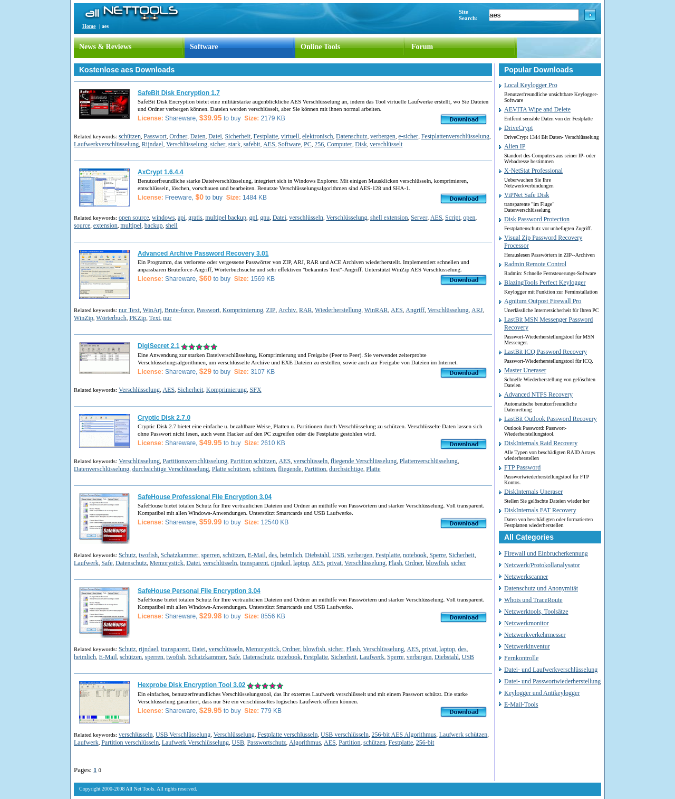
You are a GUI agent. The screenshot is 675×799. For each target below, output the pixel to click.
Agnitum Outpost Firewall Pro (542, 301)
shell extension (389, 217)
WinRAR (376, 310)
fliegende (290, 469)
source (82, 225)
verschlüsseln (306, 217)
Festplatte (266, 136)
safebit (251, 144)
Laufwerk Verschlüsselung (195, 742)
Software (204, 47)
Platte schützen (231, 469)
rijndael (281, 563)
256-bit (425, 742)
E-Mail (257, 555)
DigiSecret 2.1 (158, 346)
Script (452, 217)
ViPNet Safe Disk (526, 195)
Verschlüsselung (186, 144)
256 (319, 144)
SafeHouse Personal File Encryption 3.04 (199, 591)
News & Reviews (105, 47)
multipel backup (225, 217)
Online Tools (320, 47)
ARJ (477, 310)
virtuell (290, 136)
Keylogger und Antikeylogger (542, 693)
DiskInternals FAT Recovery (540, 510)
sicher (217, 144)
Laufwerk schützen (463, 734)
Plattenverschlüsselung (429, 461)
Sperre (437, 555)
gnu (264, 217)
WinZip (83, 318)
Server (419, 217)
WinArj (151, 310)
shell (172, 225)
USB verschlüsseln (345, 734)
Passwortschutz (266, 742)
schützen (130, 136)
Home (89, 26)
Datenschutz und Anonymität (541, 588)
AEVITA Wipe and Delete (537, 109)
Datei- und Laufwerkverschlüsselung (550, 669)
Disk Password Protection (537, 219)
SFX (256, 389)
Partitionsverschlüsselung (194, 461)
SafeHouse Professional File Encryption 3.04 (205, 497)
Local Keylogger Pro (530, 85)
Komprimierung (243, 310)
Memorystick (167, 563)
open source (134, 217)
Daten (198, 136)
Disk (361, 144)
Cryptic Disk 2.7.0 (164, 417)
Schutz (127, 555)
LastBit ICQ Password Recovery (545, 351)
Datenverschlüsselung (101, 469)
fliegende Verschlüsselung (364, 461)
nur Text (129, 310)
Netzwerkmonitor (526, 623)
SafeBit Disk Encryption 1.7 (179, 93)
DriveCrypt (518, 127)
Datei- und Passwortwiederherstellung (552, 681)
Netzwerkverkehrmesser (535, 634)
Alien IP (514, 146)
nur (167, 318)
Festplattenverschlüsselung (455, 136)
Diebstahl (317, 555)
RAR (305, 310)
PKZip (137, 318)
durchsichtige (346, 469)
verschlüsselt (386, 144)
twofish (148, 555)
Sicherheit (237, 136)
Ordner (178, 136)
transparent (254, 563)
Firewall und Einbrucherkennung (546, 553)
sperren (210, 555)
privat (334, 563)
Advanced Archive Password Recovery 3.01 (203, 253)
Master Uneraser (525, 370)
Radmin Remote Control (535, 264)
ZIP (271, 310)
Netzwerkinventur (527, 646)
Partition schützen (253, 461)
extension (105, 225)
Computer (339, 144)
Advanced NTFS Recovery (538, 394)
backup (153, 225)
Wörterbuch (111, 318)
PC (308, 144)
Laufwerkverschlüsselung (106, 144)
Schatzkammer (179, 555)
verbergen (383, 136)
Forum (422, 47)
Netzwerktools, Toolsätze (536, 611)
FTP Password (522, 467)
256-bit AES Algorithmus (404, 734)
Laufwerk (86, 563)
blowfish (437, 563)
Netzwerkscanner (526, 576)
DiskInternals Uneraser (533, 491)
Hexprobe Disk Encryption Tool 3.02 (192, 685)
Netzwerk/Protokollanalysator (542, 565)
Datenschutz (351, 136)
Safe (106, 563)
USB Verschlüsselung (183, 734)
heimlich (291, 555)
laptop (301, 563)
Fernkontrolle (521, 658)
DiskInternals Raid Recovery (540, 443)
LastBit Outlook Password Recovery (550, 418)
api (182, 217)
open (469, 217)
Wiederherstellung (338, 310)
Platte (373, 469)
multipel (130, 225)
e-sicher (408, 136)
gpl (253, 217)
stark (234, 144)
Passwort (154, 136)
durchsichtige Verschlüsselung (170, 469)
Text (154, 318)
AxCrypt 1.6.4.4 (161, 172)
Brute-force (179, 310)
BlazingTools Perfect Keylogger (544, 282)
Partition (315, 469)
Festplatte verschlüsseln (287, 734)
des (272, 555)
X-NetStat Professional (533, 170)
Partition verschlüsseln (130, 742)
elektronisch (317, 136)
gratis (195, 217)
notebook (415, 555)
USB (338, 555)
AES (269, 144)
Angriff (415, 310)
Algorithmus (305, 742)
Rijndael (152, 144)
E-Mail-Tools (521, 704)
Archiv (287, 310)
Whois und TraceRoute (533, 600)
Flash (395, 563)
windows (163, 217)
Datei (215, 136)
